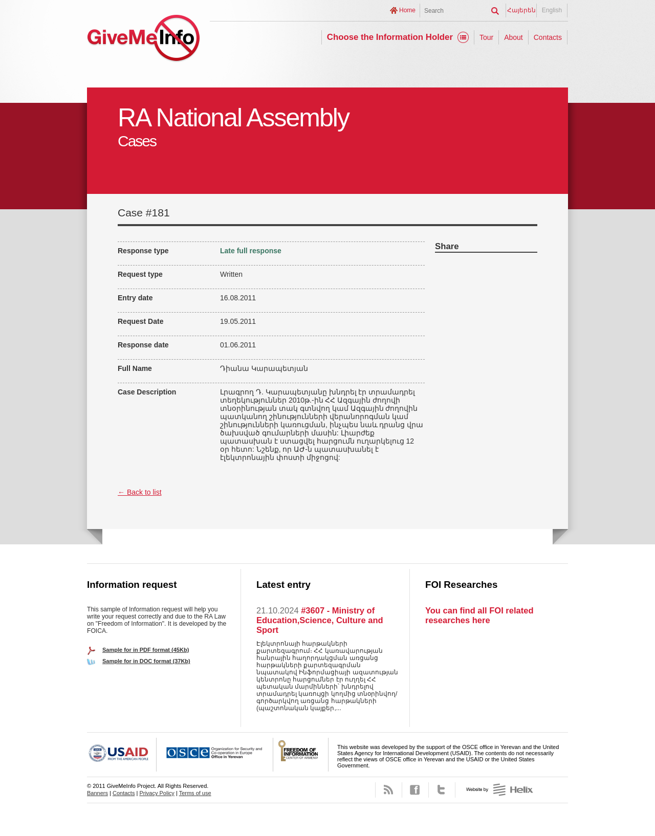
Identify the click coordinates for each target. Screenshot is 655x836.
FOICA (301, 755)
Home (407, 10)
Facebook (415, 790)
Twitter (442, 790)
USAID (122, 755)
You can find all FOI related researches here (479, 615)
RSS (389, 790)
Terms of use (195, 793)
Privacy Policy (156, 793)
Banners (97, 793)
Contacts (548, 37)
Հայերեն (521, 10)
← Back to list (140, 492)
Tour (486, 37)
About (513, 37)
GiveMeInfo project (143, 39)
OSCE (215, 755)
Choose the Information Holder (390, 37)
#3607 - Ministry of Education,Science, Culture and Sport (319, 620)
